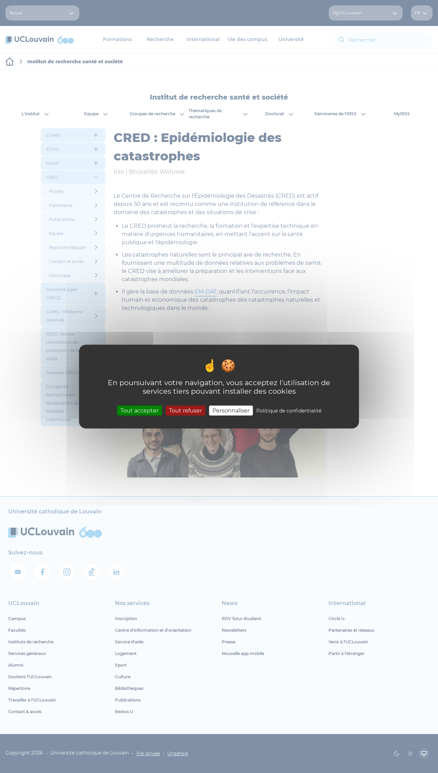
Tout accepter (139, 410)
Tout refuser (185, 410)
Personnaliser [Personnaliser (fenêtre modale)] (230, 410)
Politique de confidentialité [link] (288, 410)
